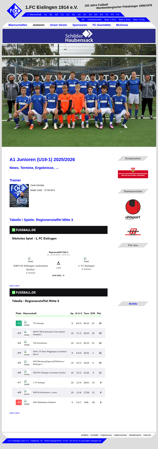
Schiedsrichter (94, 19)
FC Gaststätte (102, 25)
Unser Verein (58, 25)
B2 (56, 14)
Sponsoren (80, 25)
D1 (73, 14)
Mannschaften (17, 25)
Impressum (106, 435)
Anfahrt (84, 435)
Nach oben (14, 286)
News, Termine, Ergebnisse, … (34, 168)
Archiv (133, 303)
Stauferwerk (135, 435)
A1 (45, 14)
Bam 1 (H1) (110, 19)
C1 (62, 14)
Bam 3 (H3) (139, 19)
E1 (84, 14)
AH (83, 19)
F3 (117, 14)
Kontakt (94, 435)
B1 (51, 14)
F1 (107, 14)
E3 (96, 14)
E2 (90, 14)
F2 (112, 14)
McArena (122, 25)
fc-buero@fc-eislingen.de (90, 441)
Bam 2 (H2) (124, 19)
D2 (79, 14)
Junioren (38, 25)
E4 (101, 14)
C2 (68, 14)
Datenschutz (120, 435)
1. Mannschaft (34, 14)
